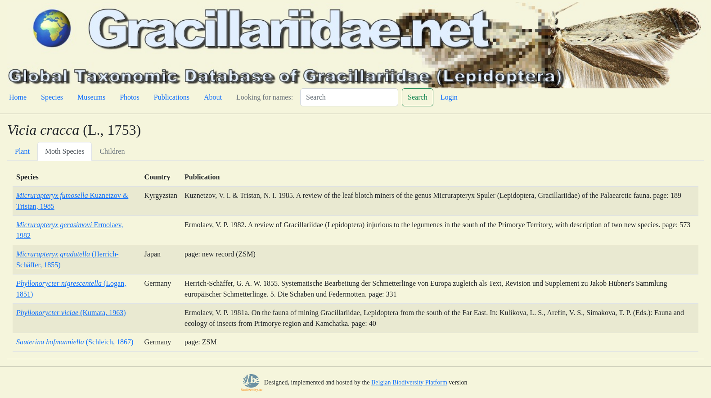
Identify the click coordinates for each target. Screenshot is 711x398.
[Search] (349, 97)
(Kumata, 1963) (71, 312)
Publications (171, 97)
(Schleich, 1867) (74, 342)
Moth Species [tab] (65, 151)
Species (52, 97)
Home (18, 97)
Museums (91, 97)
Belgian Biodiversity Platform (409, 382)
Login (449, 97)
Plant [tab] (22, 151)
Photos (130, 97)
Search (418, 97)
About (213, 97)
